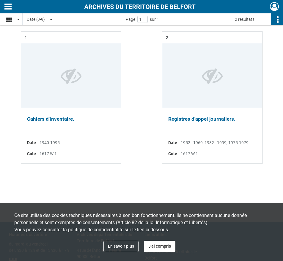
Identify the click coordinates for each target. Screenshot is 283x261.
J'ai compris (159, 246)
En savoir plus (121, 246)
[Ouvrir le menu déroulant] (8, 7)
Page (130, 19)
